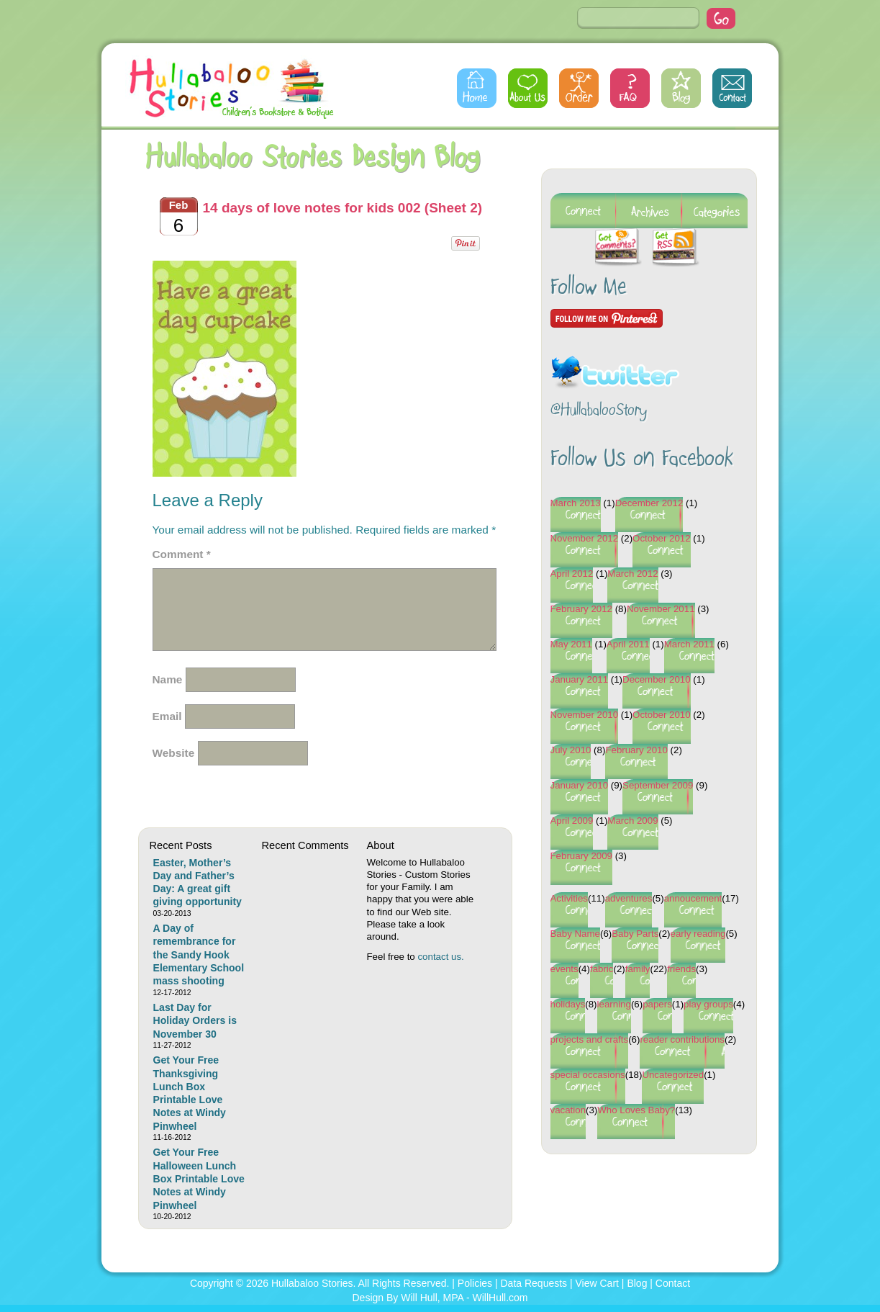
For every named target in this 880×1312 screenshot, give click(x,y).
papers (657, 1004)
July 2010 (570, 750)
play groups (708, 1004)
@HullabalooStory (598, 411)
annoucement (693, 898)
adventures (629, 898)
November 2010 (584, 714)
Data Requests (534, 1283)
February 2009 (581, 855)
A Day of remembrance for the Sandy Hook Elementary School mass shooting (199, 954)
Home (476, 88)
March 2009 (632, 820)
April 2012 (572, 573)
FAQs (630, 88)
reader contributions (682, 1039)
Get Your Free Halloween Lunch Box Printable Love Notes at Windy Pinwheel (199, 1178)
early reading (698, 933)
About (528, 88)
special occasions (587, 1074)
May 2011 (571, 644)
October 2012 (661, 538)
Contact (732, 88)
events (564, 968)
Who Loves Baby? (636, 1110)
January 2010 (579, 785)
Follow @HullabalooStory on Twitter (615, 363)
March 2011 (689, 644)
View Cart (597, 1283)
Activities (569, 898)
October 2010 (661, 714)
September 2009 (657, 785)
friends (681, 968)
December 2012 (649, 503)
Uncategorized (673, 1074)
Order (579, 88)
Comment (182, 554)
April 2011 (628, 644)
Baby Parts (635, 933)
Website (174, 753)
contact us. (440, 956)
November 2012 (584, 538)
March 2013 (575, 503)
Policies (475, 1283)
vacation (568, 1110)
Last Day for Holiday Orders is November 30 (195, 1021)
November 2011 (661, 608)
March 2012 (632, 573)
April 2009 (572, 820)
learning (614, 1004)
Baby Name (575, 933)
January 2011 (579, 679)
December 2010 (656, 679)
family (637, 968)
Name (168, 679)
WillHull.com (500, 1297)
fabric (602, 968)
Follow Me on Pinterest (606, 318)
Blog (681, 88)
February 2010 (636, 750)
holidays (568, 1004)
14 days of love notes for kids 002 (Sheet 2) (343, 207)
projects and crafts (589, 1039)
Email (167, 716)
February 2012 (581, 608)
